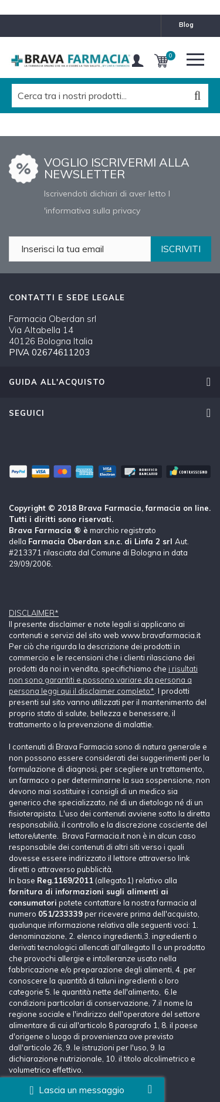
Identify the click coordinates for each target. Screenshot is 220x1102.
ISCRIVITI (181, 249)
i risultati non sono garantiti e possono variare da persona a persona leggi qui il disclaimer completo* (103, 680)
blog (186, 25)
